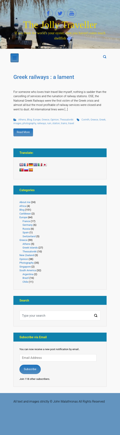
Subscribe (30, 369)
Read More (23, 132)
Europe (37, 119)
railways (41, 123)
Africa (22, 206)
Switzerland (29, 236)
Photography (26, 262)
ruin (49, 123)
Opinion (54, 119)
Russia (26, 228)
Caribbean (25, 213)
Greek (102, 119)
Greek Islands (30, 247)
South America (27, 270)
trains (64, 123)
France (26, 221)
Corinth (86, 119)
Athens (22, 119)
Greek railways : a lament (43, 77)
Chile (25, 281)
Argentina (28, 274)
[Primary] (14, 57)
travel (71, 123)
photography (29, 123)
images (17, 123)
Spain (26, 232)
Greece (45, 119)
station (56, 123)
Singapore (25, 266)
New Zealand (26, 255)
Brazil (26, 277)
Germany (28, 224)
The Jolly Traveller (60, 24)
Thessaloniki (66, 119)
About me (24, 202)
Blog (29, 119)
